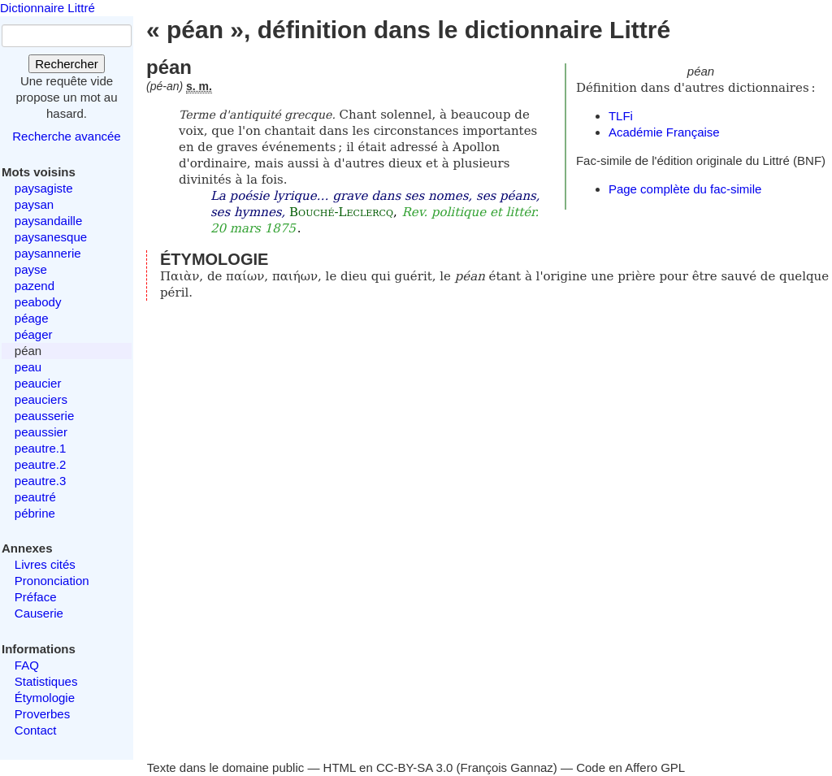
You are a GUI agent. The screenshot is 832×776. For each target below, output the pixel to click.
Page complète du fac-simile (685, 189)
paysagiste (44, 188)
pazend (34, 286)
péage (32, 318)
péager (34, 334)
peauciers (41, 399)
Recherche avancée (66, 136)
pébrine (35, 513)
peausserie (44, 416)
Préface (36, 597)
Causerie (39, 613)
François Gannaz (507, 767)
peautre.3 (40, 481)
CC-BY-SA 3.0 (414, 767)
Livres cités (45, 564)
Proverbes (42, 714)
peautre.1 (40, 448)
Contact (36, 730)
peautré (35, 497)
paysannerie (48, 253)
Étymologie (45, 697)
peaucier (38, 383)
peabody (38, 302)
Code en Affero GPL (630, 767)
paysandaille (48, 221)
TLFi (621, 116)
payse (31, 269)
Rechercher (66, 64)
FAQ (27, 665)
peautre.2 (40, 464)
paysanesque (51, 237)
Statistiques (46, 681)
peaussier (41, 432)
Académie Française (664, 132)
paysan (34, 204)
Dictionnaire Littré (47, 8)
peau (28, 367)
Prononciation (52, 580)
